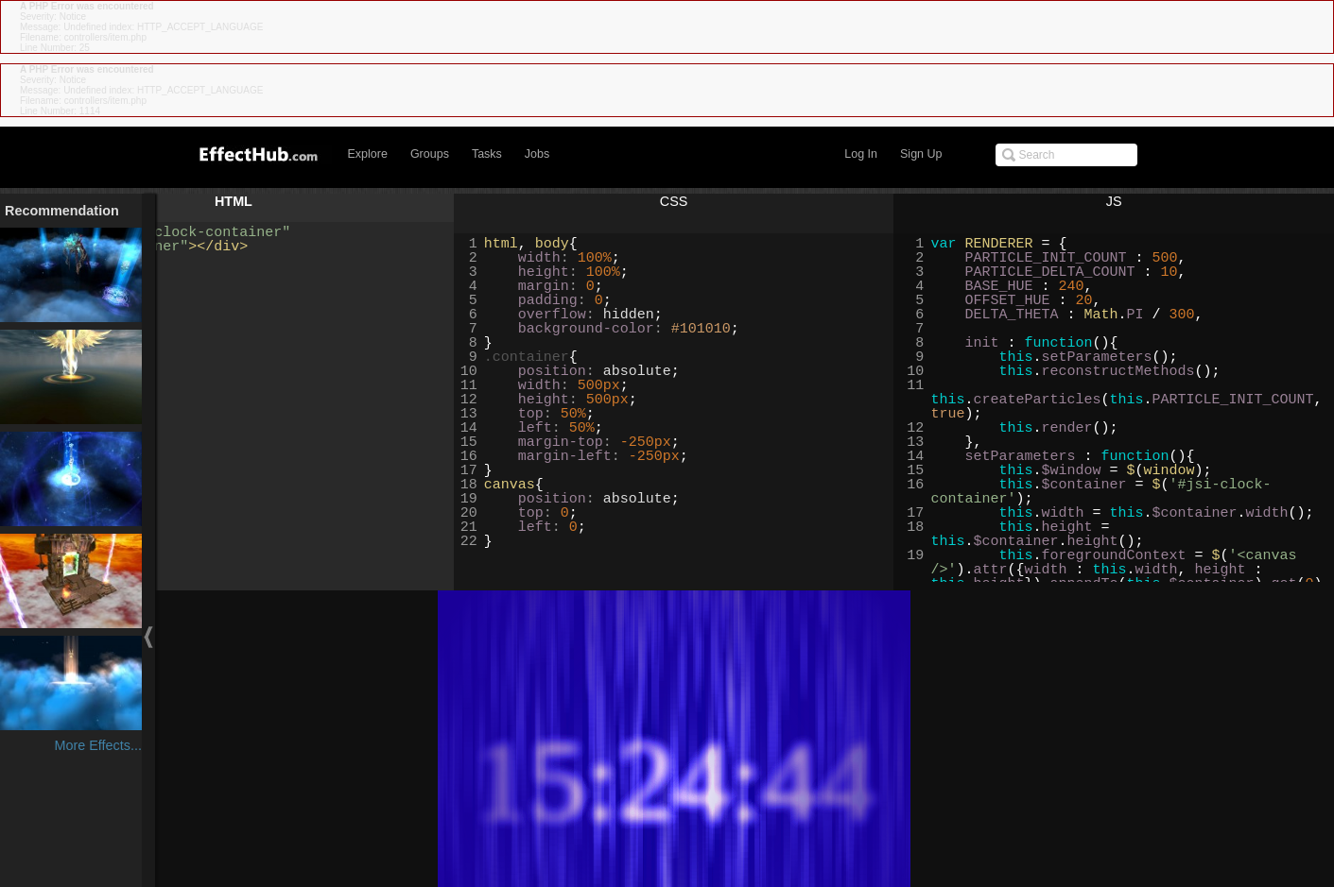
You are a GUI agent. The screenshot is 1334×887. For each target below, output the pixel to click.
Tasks (487, 154)
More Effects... (98, 745)
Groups (429, 154)
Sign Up (921, 154)
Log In (860, 154)
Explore (368, 154)
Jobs (537, 154)
